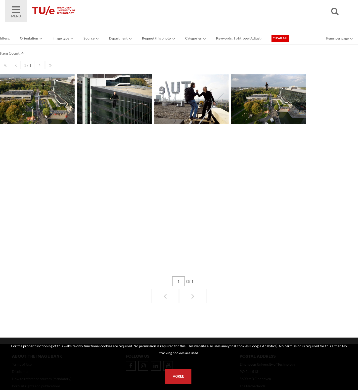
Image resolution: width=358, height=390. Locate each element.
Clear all (280, 38)
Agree (178, 376)
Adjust (255, 38)
